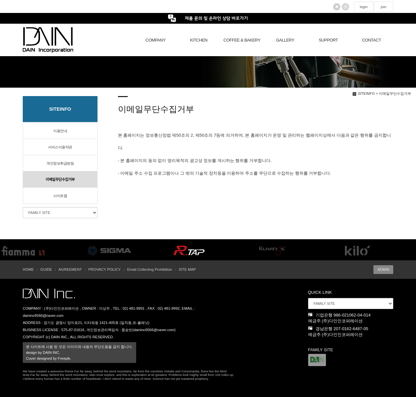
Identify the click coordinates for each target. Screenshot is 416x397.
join (383, 7)
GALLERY (285, 40)
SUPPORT (328, 40)
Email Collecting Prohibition (149, 269)
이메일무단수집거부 (60, 179)
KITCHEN (199, 40)
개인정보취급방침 (60, 163)
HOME (28, 269)
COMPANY (155, 40)
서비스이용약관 (60, 147)
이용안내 (60, 131)
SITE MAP (187, 269)
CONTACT (371, 40)
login (364, 7)
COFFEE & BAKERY (242, 40)
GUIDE (46, 269)
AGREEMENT (70, 269)
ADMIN (383, 269)
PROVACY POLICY (104, 269)
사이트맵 (60, 196)
